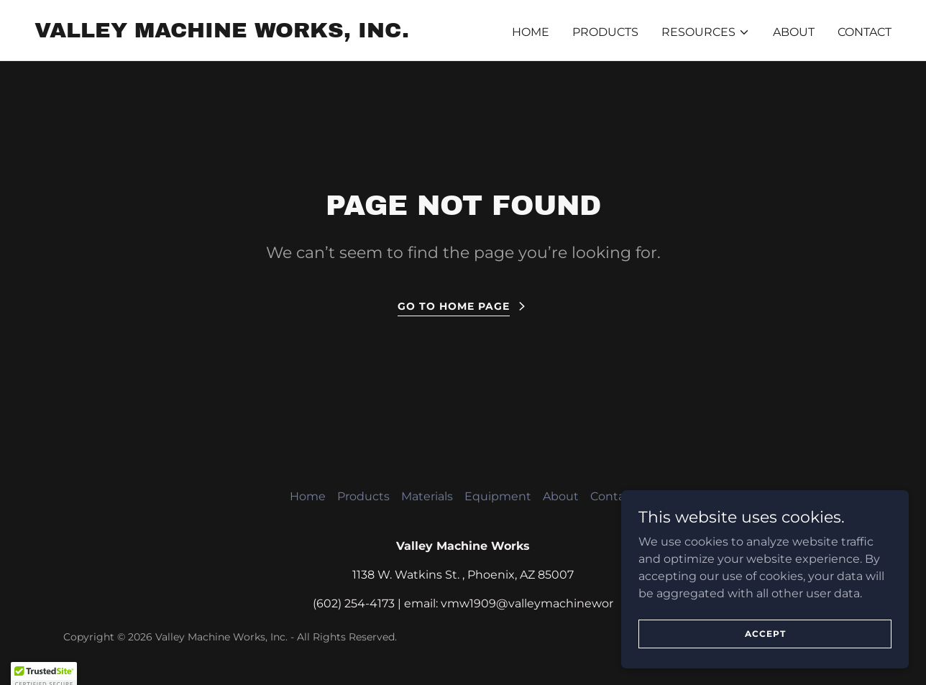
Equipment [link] (497, 496)
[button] (705, 32)
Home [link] (530, 32)
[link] (222, 33)
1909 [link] (482, 603)
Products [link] (605, 32)
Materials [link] (427, 496)
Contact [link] (864, 32)
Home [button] (308, 496)
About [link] (794, 32)
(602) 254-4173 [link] (354, 603)
